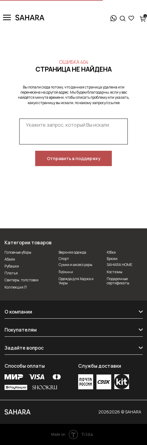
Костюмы (114, 271)
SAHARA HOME (119, 264)
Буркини (65, 271)
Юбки (111, 252)
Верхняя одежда (72, 252)
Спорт (64, 258)
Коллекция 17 (16, 287)
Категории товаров (28, 242)
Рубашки (12, 266)
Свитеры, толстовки (21, 280)
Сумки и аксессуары (75, 264)
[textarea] (73, 132)
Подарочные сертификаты (118, 281)
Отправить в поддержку (73, 158)
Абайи (10, 259)
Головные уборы (18, 252)
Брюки (112, 258)
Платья (11, 273)
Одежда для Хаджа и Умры (76, 281)
